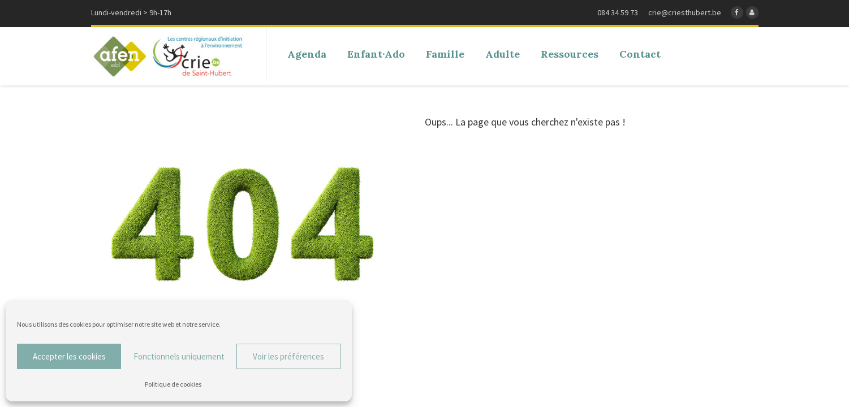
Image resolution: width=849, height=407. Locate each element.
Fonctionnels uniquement (179, 356)
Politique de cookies (173, 384)
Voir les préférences (288, 356)
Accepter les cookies (69, 356)
